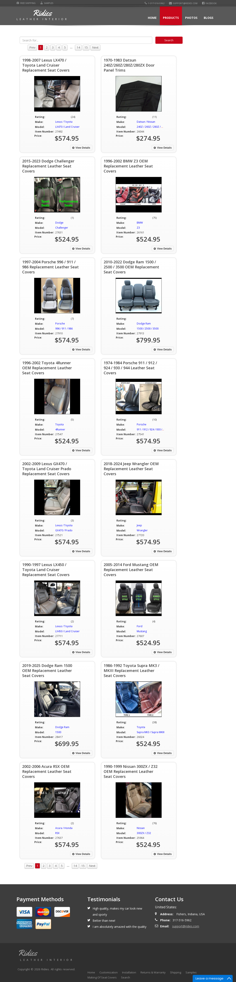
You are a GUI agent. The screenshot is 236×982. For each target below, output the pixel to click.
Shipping (175, 972)
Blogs (208, 18)
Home (152, 18)
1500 (58, 732)
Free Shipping (26, 3)
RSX (57, 833)
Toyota (59, 424)
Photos (191, 18)
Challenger (61, 227)
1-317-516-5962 (154, 3)
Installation (129, 972)
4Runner (60, 429)
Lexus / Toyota (63, 122)
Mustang (142, 631)
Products (171, 18)
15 (86, 47)
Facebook (209, 3)
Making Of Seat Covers (102, 977)
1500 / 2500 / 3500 (148, 328)
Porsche (60, 323)
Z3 (138, 227)
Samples (46, 3)
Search (125, 977)
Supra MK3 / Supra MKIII (150, 732)
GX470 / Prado (63, 530)
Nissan (141, 828)
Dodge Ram (144, 323)
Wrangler (142, 530)
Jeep (139, 525)
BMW (140, 222)
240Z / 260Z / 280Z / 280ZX (153, 127)
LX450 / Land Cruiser (67, 631)
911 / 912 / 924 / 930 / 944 (152, 429)
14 (78, 47)
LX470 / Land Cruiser (67, 127)
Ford (139, 626)
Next (95, 47)
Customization (108, 972)
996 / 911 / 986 (64, 328)
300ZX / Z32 (144, 833)
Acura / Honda (63, 828)
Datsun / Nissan (146, 122)
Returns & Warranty (153, 972)
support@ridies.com (183, 3)
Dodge (59, 222)
